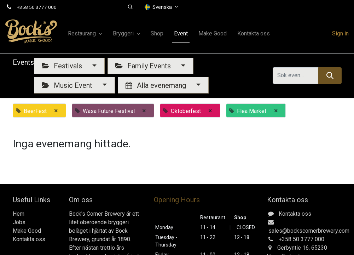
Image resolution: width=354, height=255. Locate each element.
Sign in (340, 33)
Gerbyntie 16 (293, 247)
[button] (130, 7)
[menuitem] (157, 33)
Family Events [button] (144, 66)
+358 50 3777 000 (37, 7)
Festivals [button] (63, 66)
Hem (18, 213)
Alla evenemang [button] (157, 85)
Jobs (19, 222)
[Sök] (329, 75)
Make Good (27, 230)
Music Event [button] (68, 85)
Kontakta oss (29, 239)
